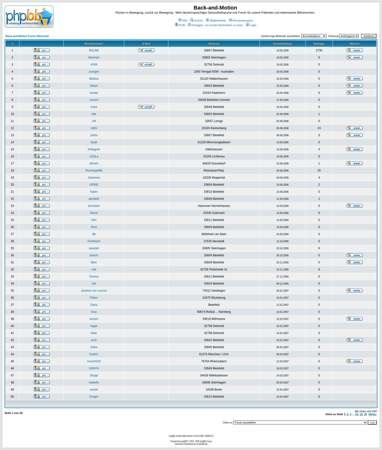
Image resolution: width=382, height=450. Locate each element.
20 (365, 414)
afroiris (93, 163)
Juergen (94, 71)
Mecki (94, 213)
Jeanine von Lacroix (94, 290)
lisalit (94, 142)
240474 (94, 368)
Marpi (93, 85)
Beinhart (93, 57)
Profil (180, 25)
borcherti (94, 206)
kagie (93, 326)
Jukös (94, 135)
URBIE (93, 184)
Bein (94, 262)
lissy (94, 312)
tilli (94, 234)
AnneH (93, 100)
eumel (94, 389)
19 (361, 414)
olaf (94, 269)
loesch (94, 255)
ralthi (94, 128)
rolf (94, 121)
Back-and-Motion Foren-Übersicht (27, 36)
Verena (93, 276)
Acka (94, 107)
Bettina (93, 78)
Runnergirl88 (94, 170)
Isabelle (94, 382)
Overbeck (94, 241)
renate (94, 93)
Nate (94, 333)
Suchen (196, 20)
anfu (94, 340)
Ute (94, 283)
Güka (93, 347)
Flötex (94, 297)
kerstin (94, 319)
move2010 (94, 361)
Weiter (373, 414)
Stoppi (94, 375)
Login (251, 25)
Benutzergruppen (241, 20)
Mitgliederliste (216, 20)
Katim (94, 191)
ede (93, 114)
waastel (94, 248)
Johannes (93, 177)
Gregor (93, 396)
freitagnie (94, 149)
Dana (93, 304)
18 (356, 414)
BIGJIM (94, 50)
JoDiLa (93, 156)
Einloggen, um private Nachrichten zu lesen (215, 25)
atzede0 (94, 199)
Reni (94, 227)
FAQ (182, 20)
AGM (94, 64)
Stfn (93, 220)
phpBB (184, 441)
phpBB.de (203, 444)
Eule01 (93, 354)
